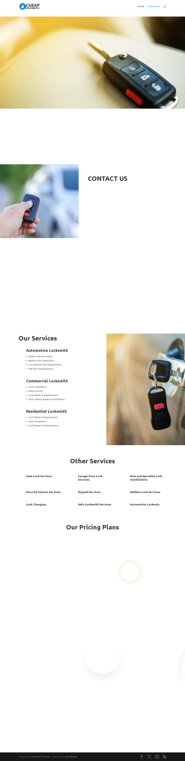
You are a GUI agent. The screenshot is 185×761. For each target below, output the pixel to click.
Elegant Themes (41, 756)
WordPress (71, 756)
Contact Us (154, 6)
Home (141, 6)
